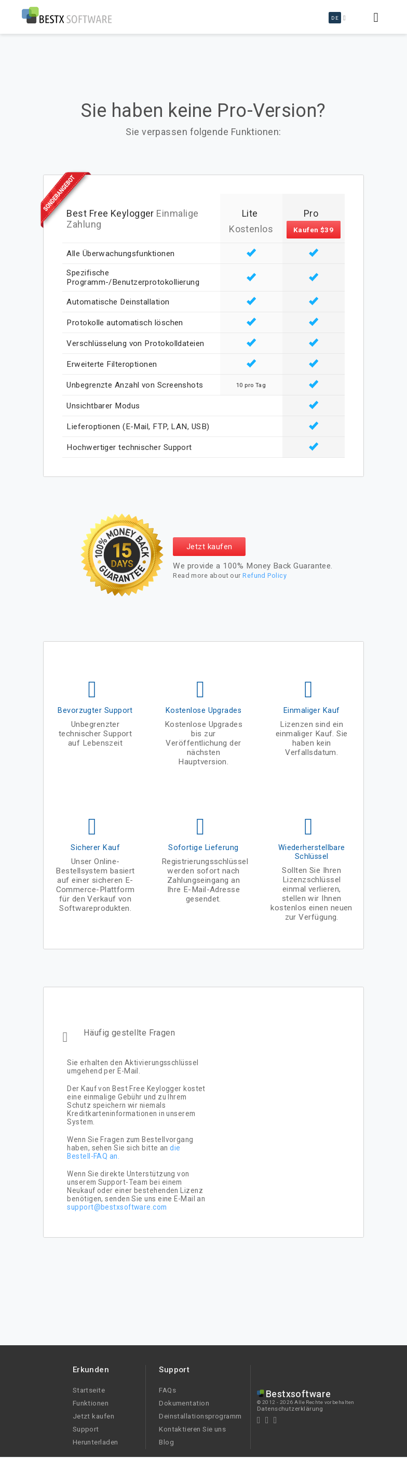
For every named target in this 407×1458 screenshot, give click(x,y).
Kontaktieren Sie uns (192, 1429)
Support (86, 1429)
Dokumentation (184, 1403)
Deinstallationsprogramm (200, 1416)
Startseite (89, 1390)
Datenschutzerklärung (290, 1408)
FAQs (167, 1390)
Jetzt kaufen (209, 546)
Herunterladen (95, 1442)
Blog (166, 1442)
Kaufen (313, 230)
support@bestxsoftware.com (117, 1207)
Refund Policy (264, 575)
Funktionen (91, 1403)
